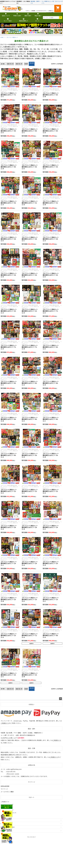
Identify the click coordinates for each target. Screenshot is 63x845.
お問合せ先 (31, 765)
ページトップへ (60, 698)
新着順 (26, 64)
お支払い (31, 704)
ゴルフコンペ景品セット (12, 37)
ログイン (28, 10)
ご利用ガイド (50, 10)
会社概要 (2, 820)
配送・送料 (31, 729)
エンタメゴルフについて (41, 10)
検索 (60, 17)
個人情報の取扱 (4, 830)
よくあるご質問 (50, 12)
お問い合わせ (4, 823)
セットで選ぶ (8, 20)
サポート (31, 797)
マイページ (31, 782)
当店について (6, 15)
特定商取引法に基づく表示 (7, 827)
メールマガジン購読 (7, 792)
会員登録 (33, 10)
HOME (1, 37)
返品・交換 (31, 748)
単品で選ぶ (38, 15)
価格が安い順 (10, 64)
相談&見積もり (23, 20)
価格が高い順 (19, 64)
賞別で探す (28, 15)
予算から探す (17, 15)
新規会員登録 (5, 786)
